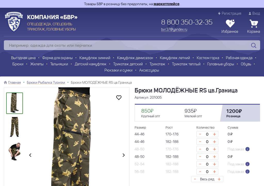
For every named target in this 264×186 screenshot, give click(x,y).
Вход (254, 14)
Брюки (17, 64)
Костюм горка (208, 58)
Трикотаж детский (128, 64)
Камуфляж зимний (94, 58)
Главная (14, 82)
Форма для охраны (57, 58)
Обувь (246, 64)
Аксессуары (149, 71)
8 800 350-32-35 (186, 23)
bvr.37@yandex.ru (174, 30)
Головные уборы (220, 64)
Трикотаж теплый (186, 64)
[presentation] (30, 155)
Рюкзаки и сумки (118, 71)
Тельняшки (59, 64)
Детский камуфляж (90, 64)
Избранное (229, 27)
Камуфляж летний (175, 58)
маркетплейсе (166, 4)
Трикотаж (157, 64)
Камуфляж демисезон (135, 58)
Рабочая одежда (239, 58)
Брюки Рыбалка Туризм (46, 82)
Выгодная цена (23, 58)
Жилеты (37, 64)
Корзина (253, 27)
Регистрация (229, 14)
